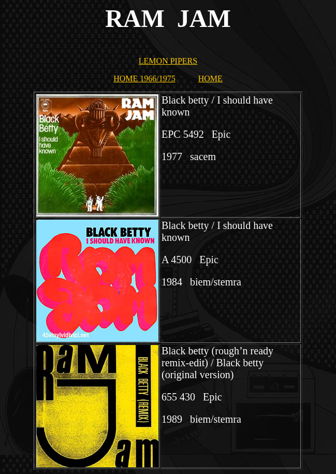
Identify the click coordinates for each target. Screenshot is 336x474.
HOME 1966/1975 (144, 78)
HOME (210, 78)
